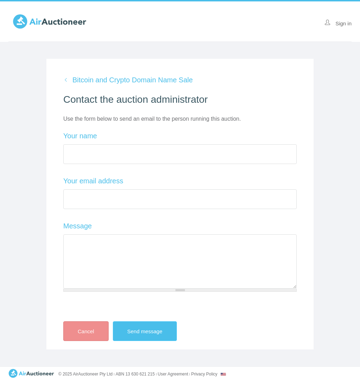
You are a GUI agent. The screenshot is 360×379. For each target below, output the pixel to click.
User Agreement (173, 374)
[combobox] (223, 374)
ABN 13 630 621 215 (135, 374)
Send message (150, 331)
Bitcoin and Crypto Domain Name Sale (132, 80)
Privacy (204, 374)
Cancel (86, 331)
